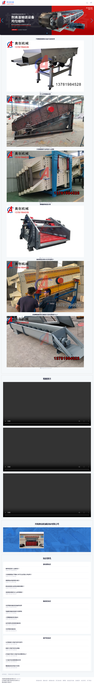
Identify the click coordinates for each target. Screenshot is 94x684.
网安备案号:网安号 (6, 682)
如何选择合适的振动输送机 (13, 623)
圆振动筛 (45, 680)
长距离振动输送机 (11, 629)
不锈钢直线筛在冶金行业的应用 (45, 39)
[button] (45, 33)
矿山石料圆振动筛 (45, 94)
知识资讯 (83, 680)
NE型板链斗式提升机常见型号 (14, 642)
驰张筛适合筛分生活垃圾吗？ (45, 259)
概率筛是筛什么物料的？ (12, 568)
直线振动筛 (39, 680)
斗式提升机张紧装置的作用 (13, 660)
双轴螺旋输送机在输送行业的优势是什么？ (45, 314)
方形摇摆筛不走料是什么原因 (45, 149)
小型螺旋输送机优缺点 (12, 617)
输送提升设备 (70, 680)
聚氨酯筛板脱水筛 (45, 204)
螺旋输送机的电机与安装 (12, 666)
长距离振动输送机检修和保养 (14, 605)
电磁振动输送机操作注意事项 (14, 611)
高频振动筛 (11, 674)
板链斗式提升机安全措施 (12, 648)
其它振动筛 (58, 680)
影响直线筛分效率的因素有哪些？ (15, 586)
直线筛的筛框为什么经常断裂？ (14, 592)
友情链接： (5, 674)
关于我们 (89, 680)
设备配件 (77, 680)
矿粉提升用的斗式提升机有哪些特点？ (16, 654)
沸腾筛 (64, 680)
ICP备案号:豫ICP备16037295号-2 (11, 680)
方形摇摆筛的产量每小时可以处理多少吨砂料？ (19, 574)
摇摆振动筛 (52, 680)
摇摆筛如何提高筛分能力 (12, 580)
